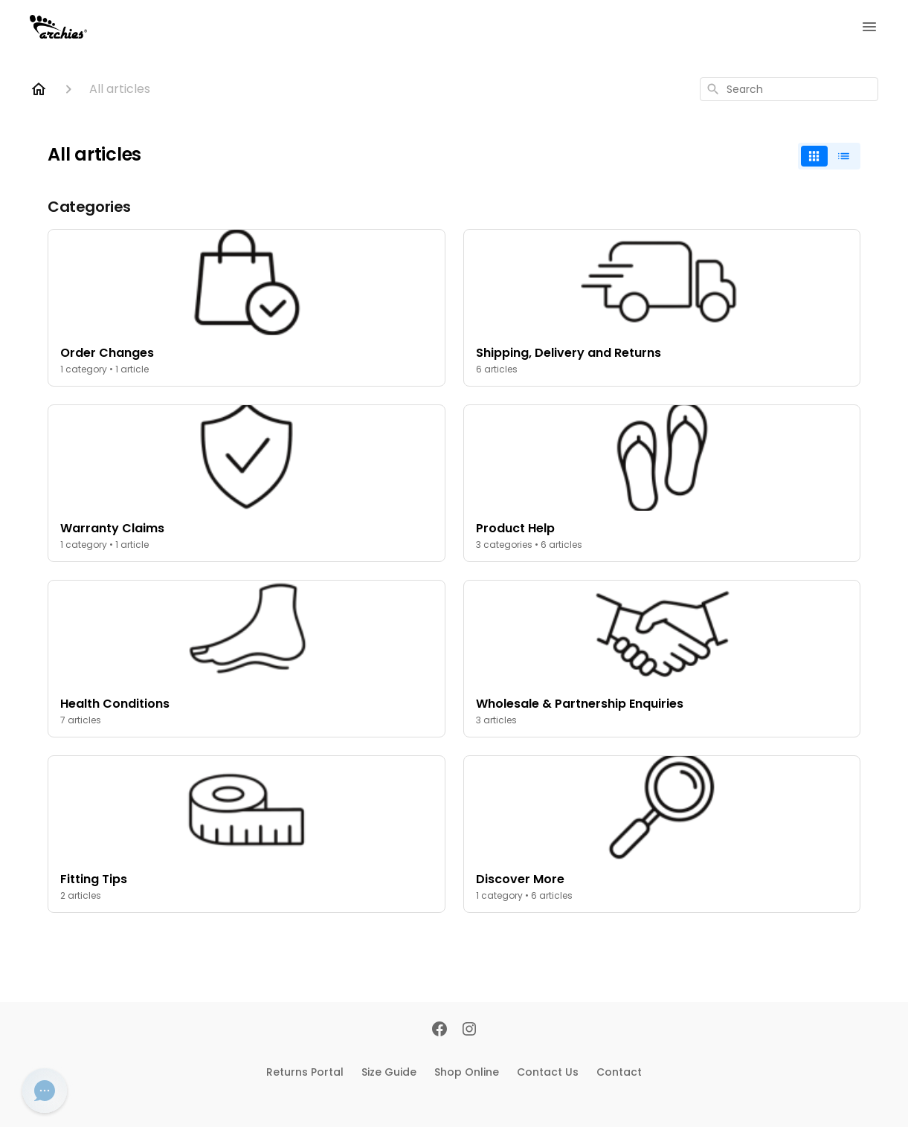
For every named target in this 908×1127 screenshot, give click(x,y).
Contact (619, 1072)
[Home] (39, 89)
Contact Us (548, 1072)
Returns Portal (305, 1072)
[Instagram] (469, 1030)
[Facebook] (439, 1030)
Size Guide (388, 1072)
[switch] (829, 156)
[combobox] (789, 89)
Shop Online (466, 1072)
